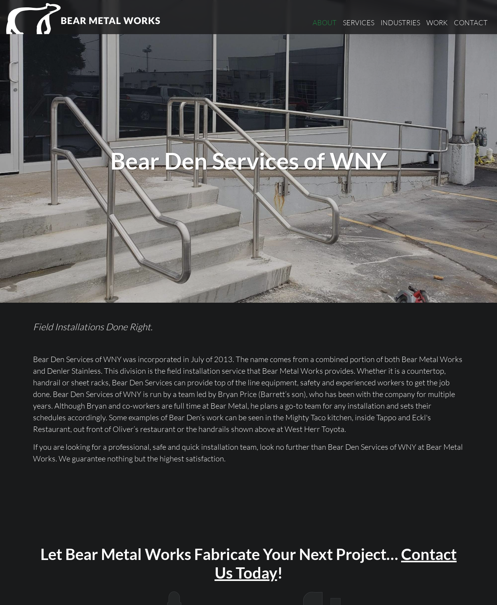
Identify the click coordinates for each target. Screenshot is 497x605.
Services (358, 22)
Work (437, 22)
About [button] (325, 22)
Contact (471, 22)
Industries (400, 22)
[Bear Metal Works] (84, 18)
